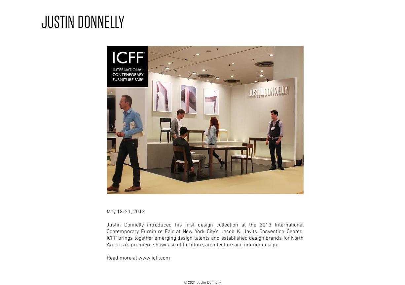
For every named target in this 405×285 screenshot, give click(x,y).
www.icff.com (154, 258)
